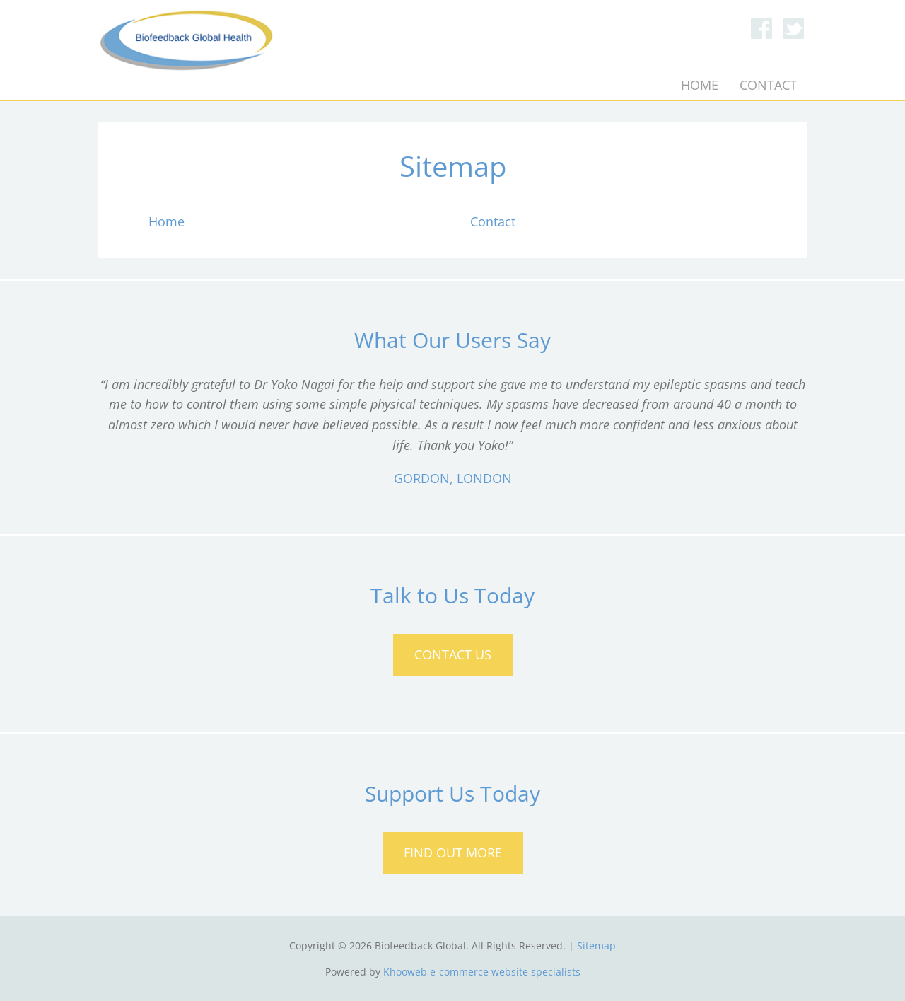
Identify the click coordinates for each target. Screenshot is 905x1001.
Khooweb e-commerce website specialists (481, 971)
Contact (768, 84)
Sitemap (596, 945)
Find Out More (453, 852)
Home (699, 84)
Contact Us (452, 654)
